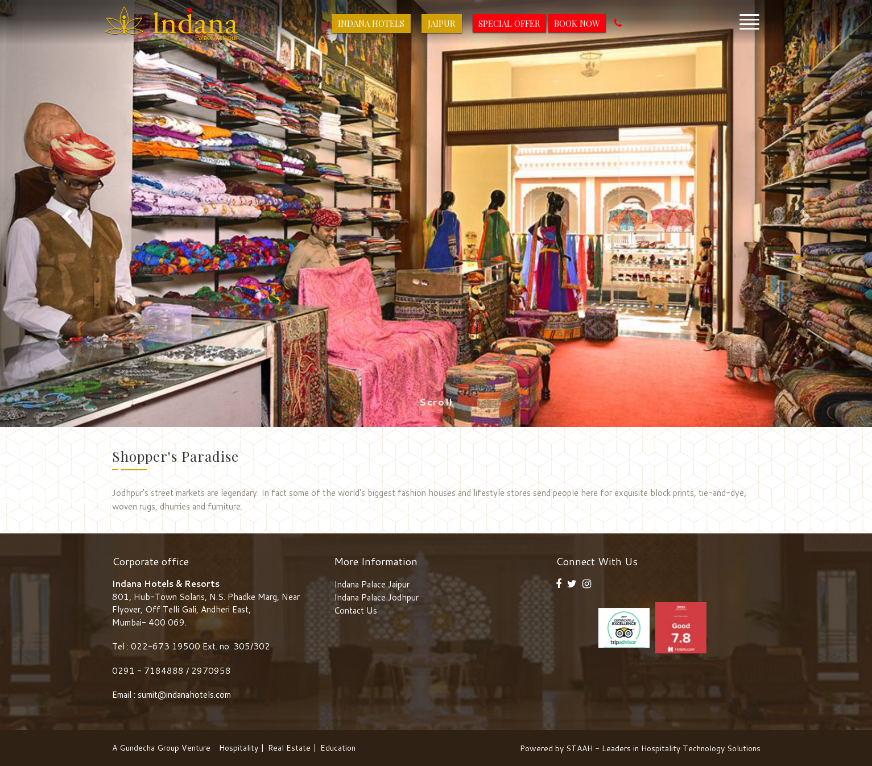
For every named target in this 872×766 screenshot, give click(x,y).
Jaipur (442, 23)
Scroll (436, 402)
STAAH (579, 748)
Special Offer (509, 23)
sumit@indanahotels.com (184, 695)
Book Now (577, 23)
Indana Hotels (371, 23)
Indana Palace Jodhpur (376, 597)
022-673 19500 (165, 646)
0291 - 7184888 (149, 671)
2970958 (211, 671)
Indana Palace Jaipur (372, 584)
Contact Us (355, 610)
